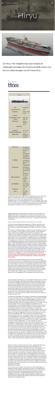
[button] (2, 3)
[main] (27, 15)
